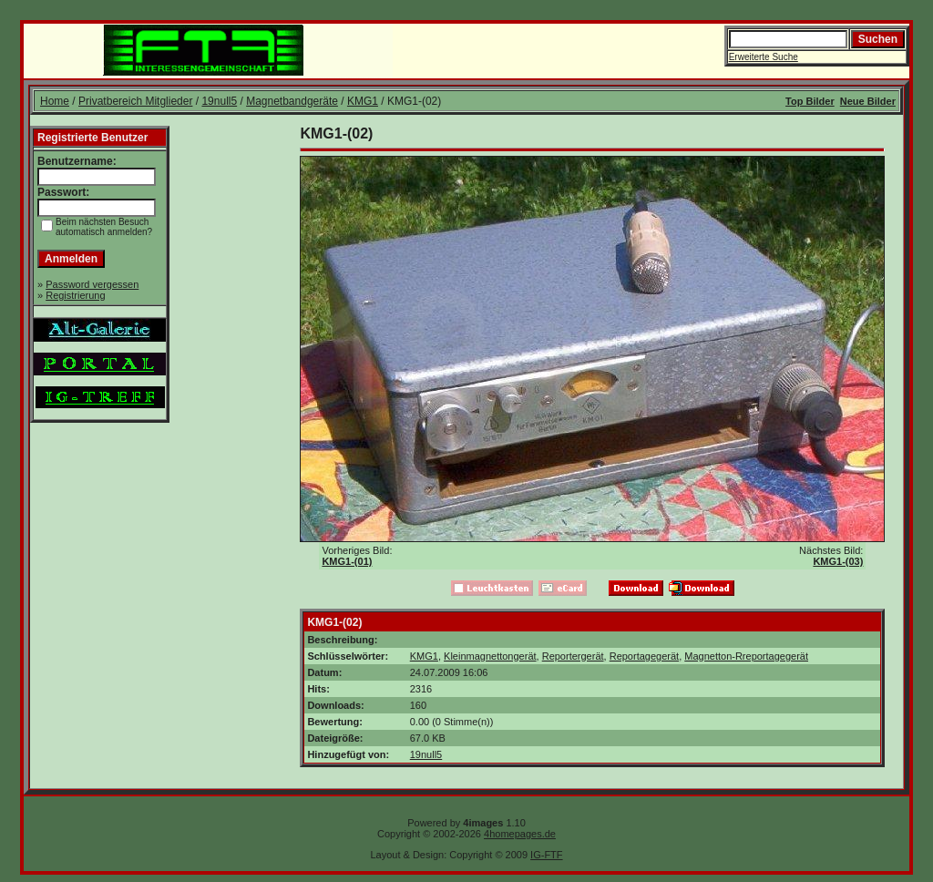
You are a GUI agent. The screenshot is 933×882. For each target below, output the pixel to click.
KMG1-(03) (838, 561)
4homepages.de (520, 833)
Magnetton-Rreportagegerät (746, 656)
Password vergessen (92, 284)
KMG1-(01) (347, 561)
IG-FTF (546, 854)
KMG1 (362, 101)
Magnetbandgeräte (292, 101)
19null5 (219, 101)
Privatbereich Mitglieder (135, 101)
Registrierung (75, 295)
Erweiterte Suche (763, 57)
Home (54, 101)
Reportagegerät (644, 656)
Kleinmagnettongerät (490, 656)
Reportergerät (573, 656)
